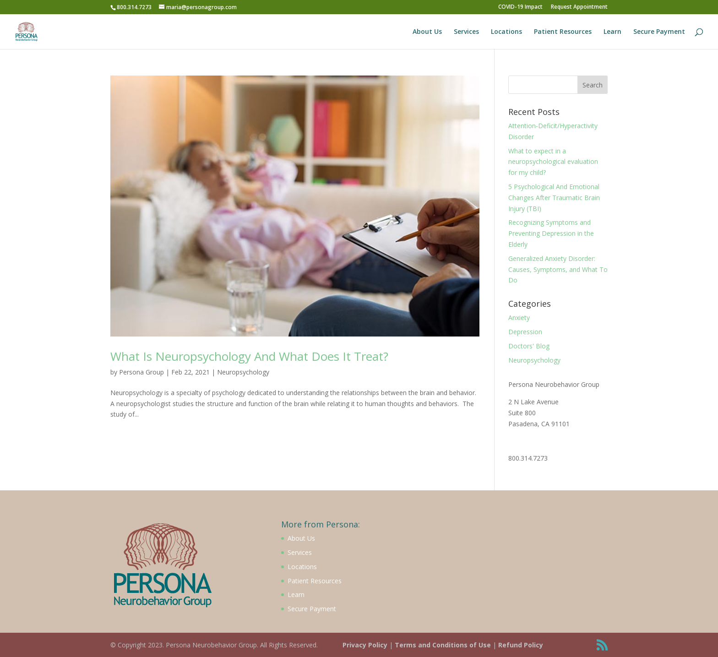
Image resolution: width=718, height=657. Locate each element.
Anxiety (519, 317)
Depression (525, 331)
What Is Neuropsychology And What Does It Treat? (249, 356)
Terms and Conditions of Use (443, 645)
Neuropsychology (243, 372)
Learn (612, 32)
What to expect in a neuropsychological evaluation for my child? (553, 162)
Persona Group (141, 372)
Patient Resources (563, 32)
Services (466, 32)
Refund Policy (520, 645)
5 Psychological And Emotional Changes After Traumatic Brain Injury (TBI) (554, 197)
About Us (427, 32)
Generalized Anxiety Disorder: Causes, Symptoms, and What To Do (558, 269)
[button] (14, 13)
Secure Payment (659, 32)
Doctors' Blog (528, 346)
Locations (506, 32)
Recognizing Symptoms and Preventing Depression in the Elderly (551, 233)
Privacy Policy (365, 645)
